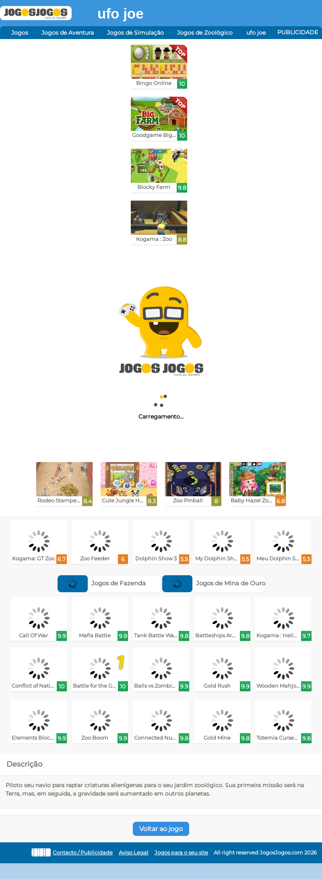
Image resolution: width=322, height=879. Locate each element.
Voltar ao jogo (161, 829)
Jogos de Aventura (67, 32)
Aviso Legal (134, 853)
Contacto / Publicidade (83, 853)
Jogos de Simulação (135, 32)
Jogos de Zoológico (205, 32)
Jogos (19, 32)
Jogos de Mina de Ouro (213, 583)
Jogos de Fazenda (102, 583)
